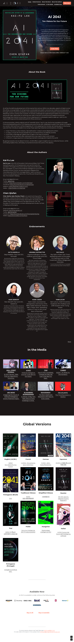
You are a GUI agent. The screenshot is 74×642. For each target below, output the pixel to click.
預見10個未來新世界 (28, 498)
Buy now (67, 3)
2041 (10, 498)
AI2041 (11, 463)
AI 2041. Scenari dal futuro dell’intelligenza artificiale (63, 534)
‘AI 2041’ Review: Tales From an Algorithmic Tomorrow (11, 376)
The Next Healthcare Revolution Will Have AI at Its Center (46, 396)
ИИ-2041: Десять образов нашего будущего (63, 498)
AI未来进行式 (45, 496)
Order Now (54, 48)
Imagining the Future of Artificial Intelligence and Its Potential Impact (11, 396)
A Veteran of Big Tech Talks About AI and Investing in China (28, 398)
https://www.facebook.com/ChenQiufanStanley (24, 214)
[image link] (11, 3)
